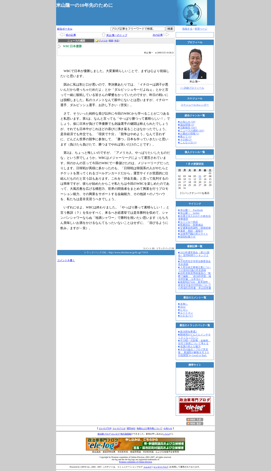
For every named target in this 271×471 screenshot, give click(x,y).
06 (200, 176)
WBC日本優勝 (72, 46)
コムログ (147, 467)
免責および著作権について (149, 428)
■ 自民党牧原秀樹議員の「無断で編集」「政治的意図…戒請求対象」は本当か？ (194, 276)
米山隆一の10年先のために (84, 5)
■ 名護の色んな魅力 (189, 346)
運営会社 (131, 428)
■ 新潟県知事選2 (187, 331)
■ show (182, 306)
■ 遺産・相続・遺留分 (190, 230)
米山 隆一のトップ (116, 35)
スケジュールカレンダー (195, 104)
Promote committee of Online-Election (135, 462)
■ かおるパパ (185, 315)
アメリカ (103, 40)
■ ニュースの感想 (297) (191, 130)
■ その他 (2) (184, 139)
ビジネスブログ (160, 467)
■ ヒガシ (183, 309)
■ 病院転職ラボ (186, 236)
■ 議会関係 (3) (186, 124)
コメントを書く (66, 260)
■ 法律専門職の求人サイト (193, 233)
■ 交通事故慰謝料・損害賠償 (194, 227)
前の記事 (71, 34)
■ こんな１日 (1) (187, 142)
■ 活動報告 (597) (187, 127)
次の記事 (158, 34)
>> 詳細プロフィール (192, 87)
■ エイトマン (185, 312)
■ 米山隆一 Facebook (190, 210)
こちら (166, 434)
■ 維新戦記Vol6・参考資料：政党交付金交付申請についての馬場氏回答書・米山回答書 (194, 285)
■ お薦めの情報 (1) (188, 133)
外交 (117, 40)
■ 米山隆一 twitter (189, 213)
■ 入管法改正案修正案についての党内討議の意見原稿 (194, 269)
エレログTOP (105, 428)
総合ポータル (64, 28)
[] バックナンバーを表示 (194, 193)
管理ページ (201, 28)
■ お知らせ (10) (186, 121)
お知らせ (168, 428)
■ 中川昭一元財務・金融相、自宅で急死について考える (194, 342)
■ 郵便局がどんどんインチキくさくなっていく (194, 336)
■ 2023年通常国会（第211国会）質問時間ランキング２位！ (193, 255)
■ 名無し (183, 303)
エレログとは (119, 428)
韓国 (111, 40)
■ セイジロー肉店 (188, 221)
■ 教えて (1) (184, 136)
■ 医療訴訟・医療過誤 (190, 224)
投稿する (187, 28)
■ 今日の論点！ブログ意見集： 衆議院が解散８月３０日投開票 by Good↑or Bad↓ (193, 352)
